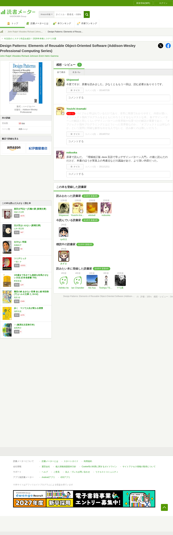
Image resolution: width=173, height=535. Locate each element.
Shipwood (72, 79)
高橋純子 (18, 245)
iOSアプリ (65, 477)
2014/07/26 (104, 90)
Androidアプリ (48, 477)
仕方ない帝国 (20, 242)
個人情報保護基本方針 (65, 467)
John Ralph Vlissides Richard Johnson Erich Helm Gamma (35, 32)
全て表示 (61, 72)
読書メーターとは (50, 461)
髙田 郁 (17, 297)
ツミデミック (20, 258)
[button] (87, 14)
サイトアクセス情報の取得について (139, 467)
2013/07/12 (104, 134)
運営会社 (46, 467)
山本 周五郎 (19, 229)
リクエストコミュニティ (106, 472)
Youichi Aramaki (76, 108)
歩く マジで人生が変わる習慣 (28, 308)
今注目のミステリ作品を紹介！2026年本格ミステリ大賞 (30, 38)
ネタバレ (76, 72)
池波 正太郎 (19, 212)
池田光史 (18, 311)
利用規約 (88, 461)
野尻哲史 (18, 281)
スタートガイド (71, 461)
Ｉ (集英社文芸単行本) (24, 325)
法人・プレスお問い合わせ (77, 472)
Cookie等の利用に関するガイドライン (99, 467)
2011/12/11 (104, 167)
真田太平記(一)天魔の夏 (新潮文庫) (30, 209)
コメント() (90, 90)
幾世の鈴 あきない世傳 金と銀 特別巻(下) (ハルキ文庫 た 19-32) (31, 293)
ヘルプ (45, 472)
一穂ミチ (18, 262)
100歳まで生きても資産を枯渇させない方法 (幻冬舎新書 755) (31, 276)
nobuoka (71, 152)
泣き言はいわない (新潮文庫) (27, 225)
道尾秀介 (18, 328)
